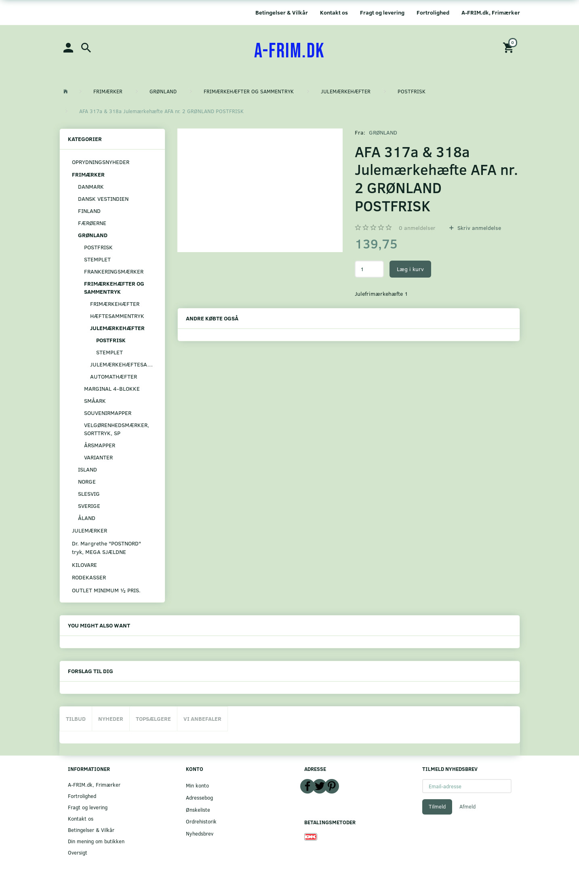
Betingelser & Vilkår (281, 12)
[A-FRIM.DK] (289, 51)
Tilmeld (437, 806)
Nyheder (110, 718)
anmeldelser (417, 228)
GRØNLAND (383, 132)
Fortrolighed (433, 12)
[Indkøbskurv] (509, 47)
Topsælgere (153, 718)
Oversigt (77, 852)
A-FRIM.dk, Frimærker (490, 12)
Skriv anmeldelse (478, 228)
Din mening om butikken (96, 841)
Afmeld (467, 806)
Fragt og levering (382, 12)
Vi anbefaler (202, 718)
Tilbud (76, 718)
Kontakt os (334, 12)
